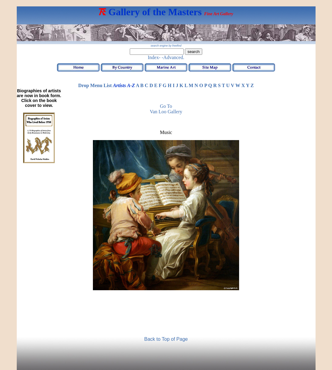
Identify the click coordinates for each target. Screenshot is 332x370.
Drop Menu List (95, 85)
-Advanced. (173, 57)
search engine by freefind (165, 45)
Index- (154, 57)
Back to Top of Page (166, 339)
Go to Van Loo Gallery (166, 109)
